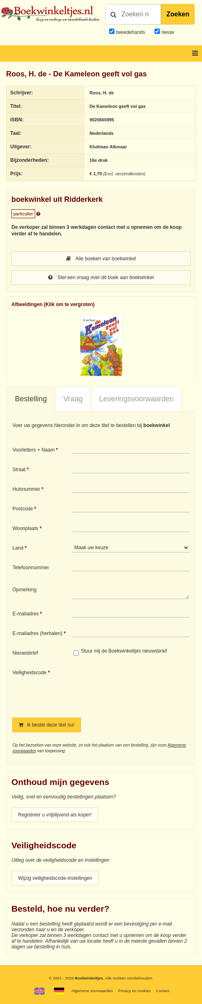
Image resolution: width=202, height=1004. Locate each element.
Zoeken (177, 14)
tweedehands (130, 32)
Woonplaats (25, 528)
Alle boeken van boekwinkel (101, 259)
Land (17, 548)
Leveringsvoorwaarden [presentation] (136, 399)
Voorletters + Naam (33, 450)
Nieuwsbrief (25, 653)
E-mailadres (25, 614)
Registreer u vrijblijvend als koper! (55, 815)
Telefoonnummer (30, 567)
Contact (162, 990)
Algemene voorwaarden (92, 990)
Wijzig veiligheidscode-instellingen (55, 878)
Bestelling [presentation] (31, 399)
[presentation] (140, 688)
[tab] (30, 399)
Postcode (22, 509)
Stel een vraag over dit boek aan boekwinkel (101, 277)
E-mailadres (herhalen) (37, 633)
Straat (18, 469)
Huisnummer (26, 489)
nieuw (167, 32)
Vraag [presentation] (73, 399)
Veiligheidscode (29, 672)
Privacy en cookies (134, 990)
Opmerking (24, 590)
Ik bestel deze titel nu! (46, 725)
